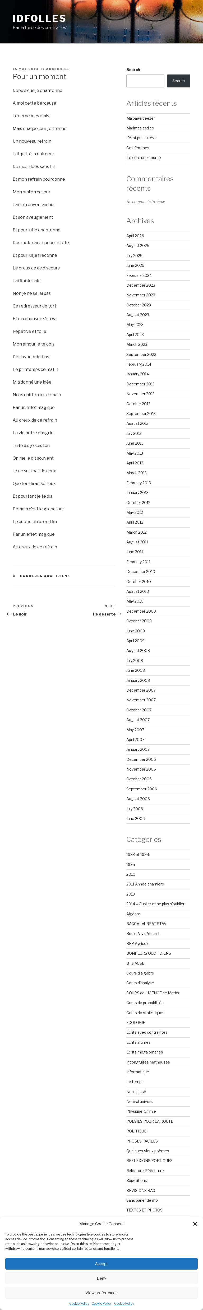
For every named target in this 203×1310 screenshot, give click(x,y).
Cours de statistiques (145, 1012)
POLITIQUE (136, 1131)
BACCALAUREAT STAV (146, 923)
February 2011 (138, 562)
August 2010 (137, 591)
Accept (101, 1263)
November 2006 (141, 769)
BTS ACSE (135, 963)
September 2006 (141, 789)
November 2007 (141, 700)
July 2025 (134, 255)
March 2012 (136, 532)
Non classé (136, 1091)
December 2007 (141, 690)
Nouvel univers (139, 1101)
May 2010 (135, 601)
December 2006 (141, 759)
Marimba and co (140, 128)
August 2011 (137, 542)
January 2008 (138, 680)
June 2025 (135, 265)
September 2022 (141, 354)
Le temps (135, 1081)
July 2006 (134, 808)
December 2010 (140, 571)
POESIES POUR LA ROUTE (149, 1121)
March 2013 (136, 472)
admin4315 (58, 69)
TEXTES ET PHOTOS (144, 1210)
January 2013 (137, 492)
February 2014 (138, 364)
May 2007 (135, 730)
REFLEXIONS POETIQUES (149, 1160)
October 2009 (139, 621)
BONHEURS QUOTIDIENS (45, 576)
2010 (130, 874)
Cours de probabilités (145, 1002)
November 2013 (140, 393)
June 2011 (134, 551)
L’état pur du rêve (141, 138)
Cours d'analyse (140, 983)
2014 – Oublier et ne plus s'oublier (155, 904)
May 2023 (135, 324)
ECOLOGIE (135, 1022)
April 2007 (135, 739)
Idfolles (40, 18)
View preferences (101, 1292)
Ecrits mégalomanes (144, 1052)
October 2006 (139, 779)
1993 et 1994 (137, 854)
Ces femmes (137, 148)
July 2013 (134, 433)
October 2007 (138, 710)
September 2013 (141, 413)
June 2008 (135, 670)
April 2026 (135, 236)
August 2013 (137, 423)
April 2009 (135, 640)
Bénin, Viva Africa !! (142, 933)
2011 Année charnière (145, 884)
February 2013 (138, 483)
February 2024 (139, 275)
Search (133, 69)
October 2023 (138, 305)
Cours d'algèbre (140, 973)
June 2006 (135, 818)
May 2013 (134, 453)
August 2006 (138, 798)
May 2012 (134, 512)
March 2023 (136, 344)
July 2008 (134, 660)
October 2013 (138, 404)
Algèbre (133, 914)
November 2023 (140, 295)
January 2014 (137, 374)
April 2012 (134, 522)
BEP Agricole (138, 943)
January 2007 (138, 749)
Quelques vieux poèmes (147, 1151)
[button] (195, 1224)
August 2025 (137, 245)
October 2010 (138, 581)
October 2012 (138, 502)
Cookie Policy (79, 1304)
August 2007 (138, 719)
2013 (130, 894)
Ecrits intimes (138, 1042)
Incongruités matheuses (148, 1062)
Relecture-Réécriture (145, 1170)
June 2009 (135, 631)
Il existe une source (143, 157)
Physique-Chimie (141, 1111)
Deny (101, 1278)
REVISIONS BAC (140, 1190)
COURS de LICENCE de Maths (152, 993)
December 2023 (140, 285)
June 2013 (135, 443)
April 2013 (134, 463)
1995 (130, 864)
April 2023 (135, 334)
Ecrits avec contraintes (147, 1032)
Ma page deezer (140, 118)
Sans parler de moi (142, 1200)
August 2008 (138, 650)
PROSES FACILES (142, 1141)
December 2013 (140, 384)
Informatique (137, 1072)
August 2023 (137, 315)
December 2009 (141, 611)
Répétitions (136, 1180)
